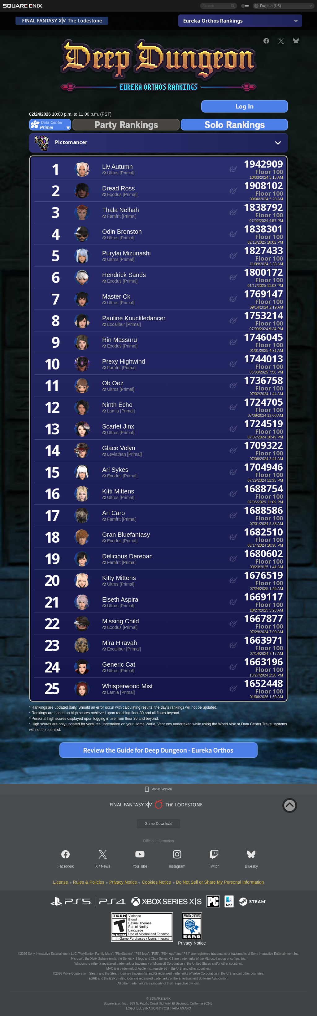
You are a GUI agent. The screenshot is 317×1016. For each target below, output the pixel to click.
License (60, 882)
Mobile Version (161, 789)
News (105, 866)
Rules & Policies (88, 882)
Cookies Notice (156, 882)
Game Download (158, 824)
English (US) (270, 5)
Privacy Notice (123, 882)
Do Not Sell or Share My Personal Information (220, 882)
